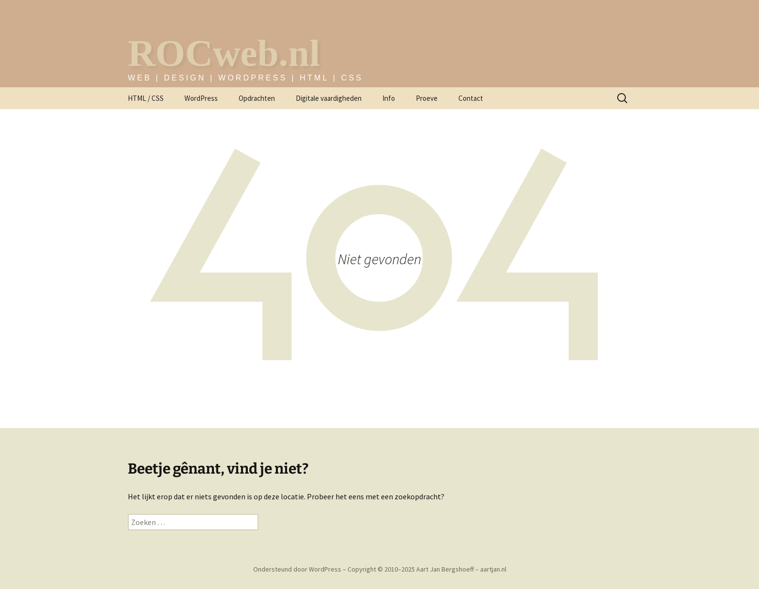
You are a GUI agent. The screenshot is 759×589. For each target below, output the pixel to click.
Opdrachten (257, 98)
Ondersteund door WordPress (298, 569)
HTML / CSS (146, 98)
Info (388, 98)
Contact (470, 98)
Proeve (427, 98)
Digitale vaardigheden (329, 98)
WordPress (201, 98)
